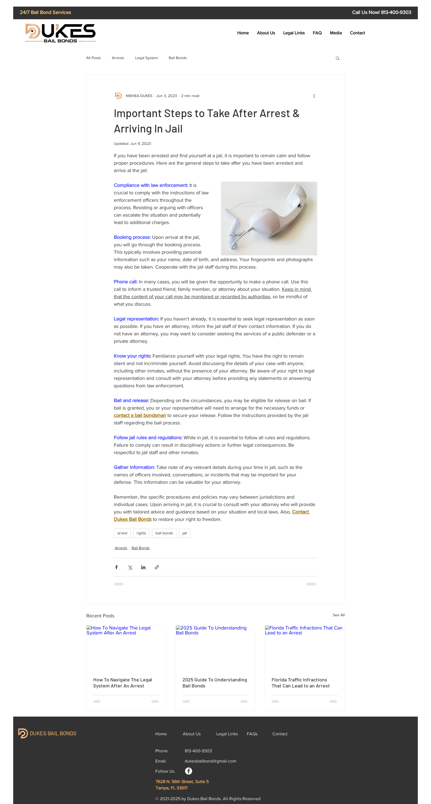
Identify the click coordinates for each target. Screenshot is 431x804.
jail (185, 533)
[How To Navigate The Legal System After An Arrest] (126, 647)
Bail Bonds (178, 58)
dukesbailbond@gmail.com (210, 761)
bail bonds (164, 533)
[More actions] (314, 95)
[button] (337, 58)
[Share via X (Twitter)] (129, 567)
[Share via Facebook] (116, 567)
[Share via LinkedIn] (143, 567)
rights (141, 533)
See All (339, 615)
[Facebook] (188, 771)
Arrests (118, 58)
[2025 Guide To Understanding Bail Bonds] (215, 647)
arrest (122, 533)
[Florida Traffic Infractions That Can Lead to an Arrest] (304, 647)
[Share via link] (156, 567)
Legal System (146, 58)
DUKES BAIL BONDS (53, 733)
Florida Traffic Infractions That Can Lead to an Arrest (301, 682)
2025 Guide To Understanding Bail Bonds (215, 682)
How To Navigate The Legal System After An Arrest (122, 682)
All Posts (93, 58)
